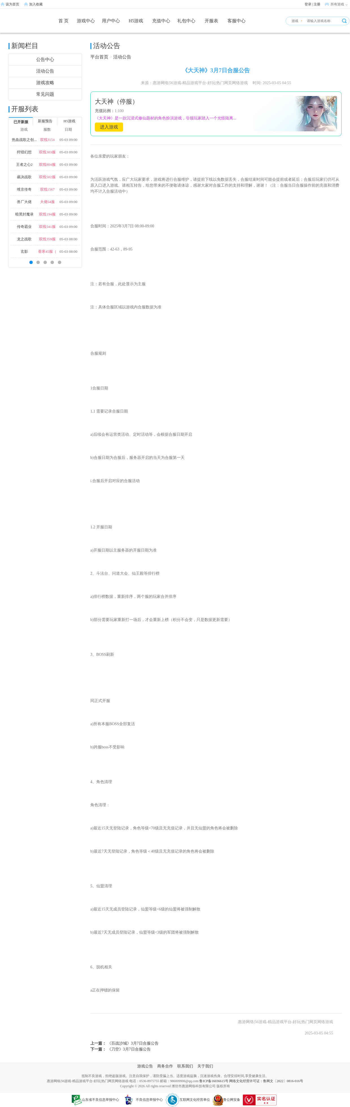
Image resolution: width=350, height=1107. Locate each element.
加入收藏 (36, 4)
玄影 (24, 251)
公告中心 (45, 59)
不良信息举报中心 (142, 1100)
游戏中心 (86, 20)
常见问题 (45, 94)
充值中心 (161, 20)
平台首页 (99, 57)
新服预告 (45, 121)
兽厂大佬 (24, 202)
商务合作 (165, 1066)
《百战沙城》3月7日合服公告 (132, 1043)
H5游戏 (136, 20)
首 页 (63, 20)
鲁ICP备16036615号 (213, 1081)
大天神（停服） (116, 101)
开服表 (211, 20)
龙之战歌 (24, 239)
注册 (317, 4)
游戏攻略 (45, 82)
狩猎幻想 (24, 152)
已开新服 (21, 122)
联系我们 (185, 1066)
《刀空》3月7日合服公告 (128, 1049)
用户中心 (111, 20)
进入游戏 (109, 127)
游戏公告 (145, 1066)
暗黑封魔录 (24, 214)
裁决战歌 (24, 177)
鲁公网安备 (226, 1100)
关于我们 (205, 1066)
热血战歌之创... (24, 140)
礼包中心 (186, 20)
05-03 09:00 (68, 140)
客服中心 (237, 20)
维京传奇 (24, 189)
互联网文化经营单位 (187, 1100)
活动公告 (45, 71)
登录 (308, 4)
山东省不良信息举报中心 (95, 1100)
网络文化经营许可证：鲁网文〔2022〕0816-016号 (266, 1081)
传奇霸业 (24, 227)
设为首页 (12, 4)
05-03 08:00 (68, 239)
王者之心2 (24, 164)
